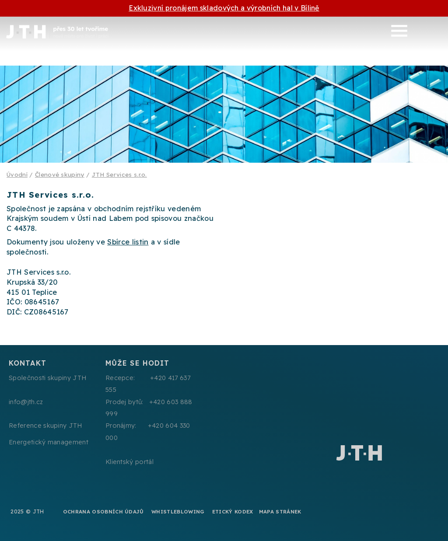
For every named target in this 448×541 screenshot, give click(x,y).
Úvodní (17, 174)
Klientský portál (129, 462)
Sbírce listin (127, 241)
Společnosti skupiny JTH (47, 378)
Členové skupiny (59, 174)
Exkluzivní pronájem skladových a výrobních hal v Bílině (224, 7)
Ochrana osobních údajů (103, 511)
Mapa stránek (280, 511)
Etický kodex (232, 511)
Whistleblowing (177, 511)
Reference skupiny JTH (45, 425)
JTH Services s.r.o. (119, 174)
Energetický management (48, 442)
